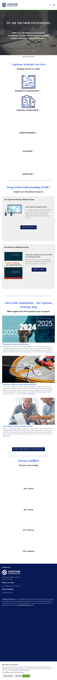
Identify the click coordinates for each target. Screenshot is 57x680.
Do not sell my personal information (13, 672)
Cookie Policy (20, 668)
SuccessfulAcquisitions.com (25, 605)
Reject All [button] (18, 675)
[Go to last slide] (2, 33)
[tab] (23, 56)
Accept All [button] (26, 675)
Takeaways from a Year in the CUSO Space (16, 344)
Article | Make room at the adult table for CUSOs (18, 426)
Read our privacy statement (21, 670)
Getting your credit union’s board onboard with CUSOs (19, 384)
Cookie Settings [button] (8, 675)
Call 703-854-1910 (7, 592)
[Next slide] (55, 33)
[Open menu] (52, 4)
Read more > (48, 351)
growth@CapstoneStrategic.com (11, 586)
